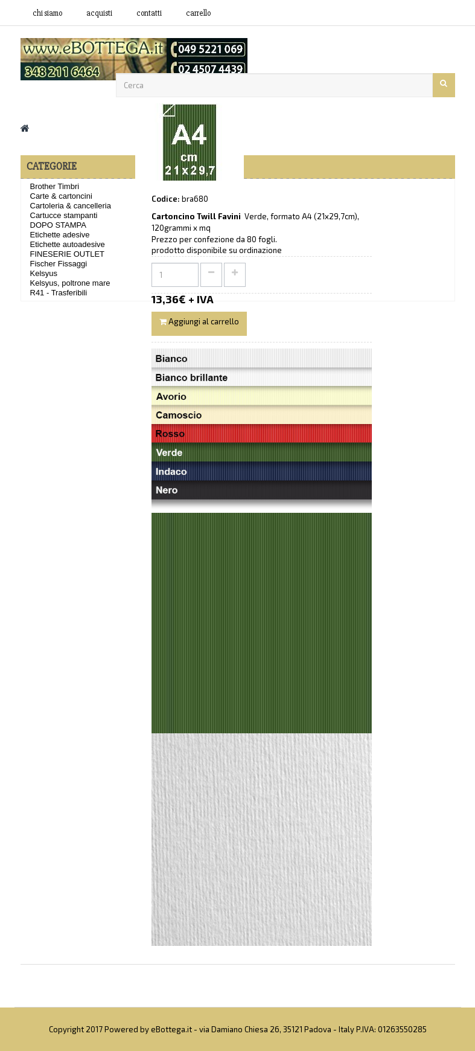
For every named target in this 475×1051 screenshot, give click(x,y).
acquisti (99, 13)
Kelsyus (44, 273)
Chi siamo (47, 13)
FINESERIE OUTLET (67, 254)
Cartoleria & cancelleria (70, 205)
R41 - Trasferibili (59, 292)
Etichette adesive (60, 234)
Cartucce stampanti (64, 215)
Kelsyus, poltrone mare (70, 283)
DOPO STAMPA (58, 225)
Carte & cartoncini (61, 196)
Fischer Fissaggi (59, 263)
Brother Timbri (55, 186)
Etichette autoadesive (67, 244)
